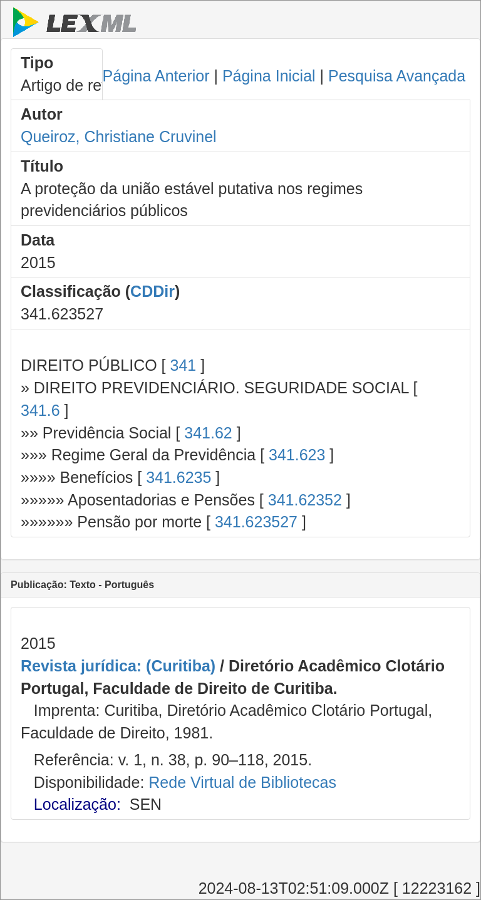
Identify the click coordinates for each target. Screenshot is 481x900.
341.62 (208, 433)
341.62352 (305, 500)
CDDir (152, 291)
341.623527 (256, 521)
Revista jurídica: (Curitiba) (118, 666)
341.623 (297, 454)
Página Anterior (156, 76)
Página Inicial (269, 76)
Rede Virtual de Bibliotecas (242, 782)
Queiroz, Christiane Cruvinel (119, 136)
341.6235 (178, 477)
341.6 (40, 410)
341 (183, 365)
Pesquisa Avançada (396, 76)
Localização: (77, 804)
